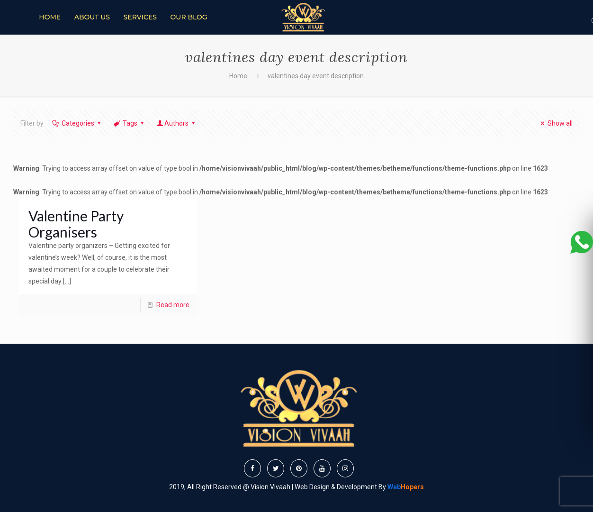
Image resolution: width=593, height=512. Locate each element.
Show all (555, 123)
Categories (77, 123)
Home (238, 76)
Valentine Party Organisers (76, 223)
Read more (172, 305)
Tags (129, 123)
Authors (176, 123)
